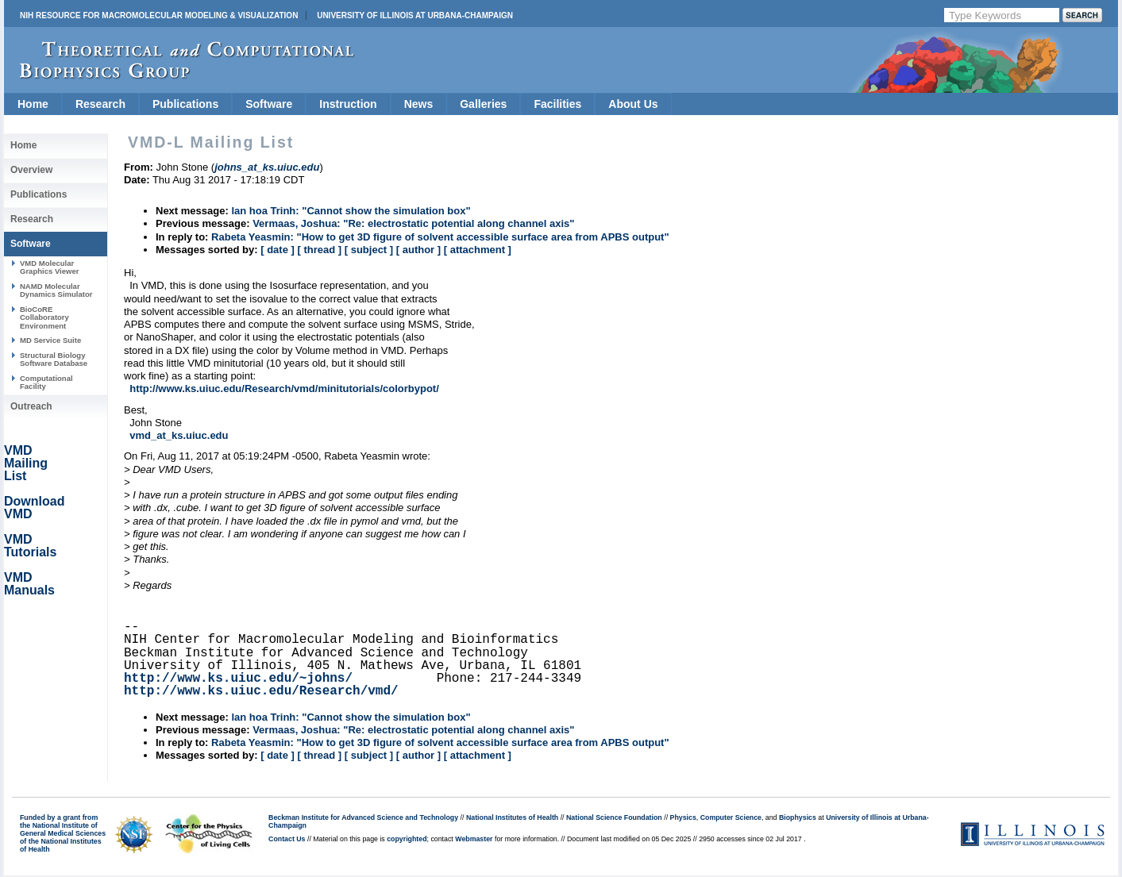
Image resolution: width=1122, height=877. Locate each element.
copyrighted (406, 839)
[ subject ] (369, 250)
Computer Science (730, 817)
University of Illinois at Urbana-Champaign (415, 15)
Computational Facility (46, 382)
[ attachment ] (477, 250)
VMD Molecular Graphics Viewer (49, 267)
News (419, 104)
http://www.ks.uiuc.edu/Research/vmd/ (261, 691)
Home (32, 104)
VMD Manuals (29, 584)
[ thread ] (319, 250)
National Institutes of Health (512, 817)
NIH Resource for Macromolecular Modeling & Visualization (159, 15)
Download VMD (34, 507)
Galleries (483, 104)
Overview (31, 169)
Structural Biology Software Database (53, 359)
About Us (632, 104)
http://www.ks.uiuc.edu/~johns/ (238, 678)
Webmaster (473, 839)
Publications (185, 104)
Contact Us (286, 839)
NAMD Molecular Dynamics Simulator (56, 290)
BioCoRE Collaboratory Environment (44, 317)
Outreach (31, 406)
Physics (683, 817)
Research (100, 104)
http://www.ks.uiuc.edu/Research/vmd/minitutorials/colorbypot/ (284, 388)
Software (268, 104)
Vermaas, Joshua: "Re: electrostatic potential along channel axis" (413, 223)
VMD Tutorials (30, 546)
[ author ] (418, 250)
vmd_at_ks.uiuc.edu (178, 435)
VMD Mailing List (26, 463)
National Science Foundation (614, 817)
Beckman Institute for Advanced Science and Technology (363, 817)
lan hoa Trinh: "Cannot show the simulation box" (350, 211)
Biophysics (797, 817)
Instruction (347, 104)
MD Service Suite (50, 340)
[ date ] (277, 250)
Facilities (557, 104)
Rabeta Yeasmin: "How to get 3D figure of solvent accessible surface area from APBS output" (440, 237)
